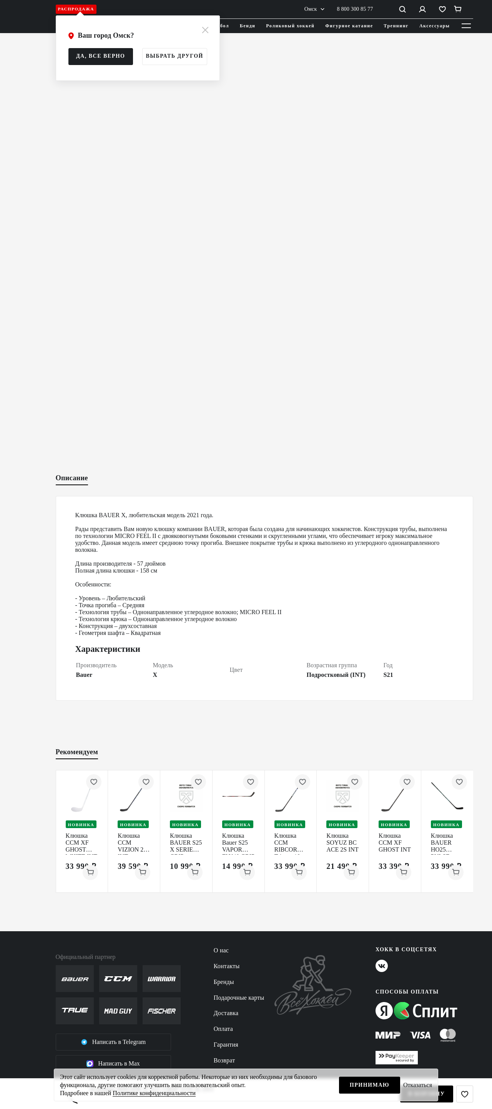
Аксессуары (434, 25)
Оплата (223, 1028)
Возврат (224, 1060)
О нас (221, 950)
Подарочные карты (239, 997)
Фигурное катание (349, 25)
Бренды (224, 982)
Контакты (227, 966)
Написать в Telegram (113, 1042)
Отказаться (417, 1085)
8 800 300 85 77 (355, 9)
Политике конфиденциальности (154, 1093)
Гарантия (226, 1044)
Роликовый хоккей (290, 25)
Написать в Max (113, 1063)
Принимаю (369, 1085)
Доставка (226, 1013)
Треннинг (396, 25)
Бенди (248, 25)
